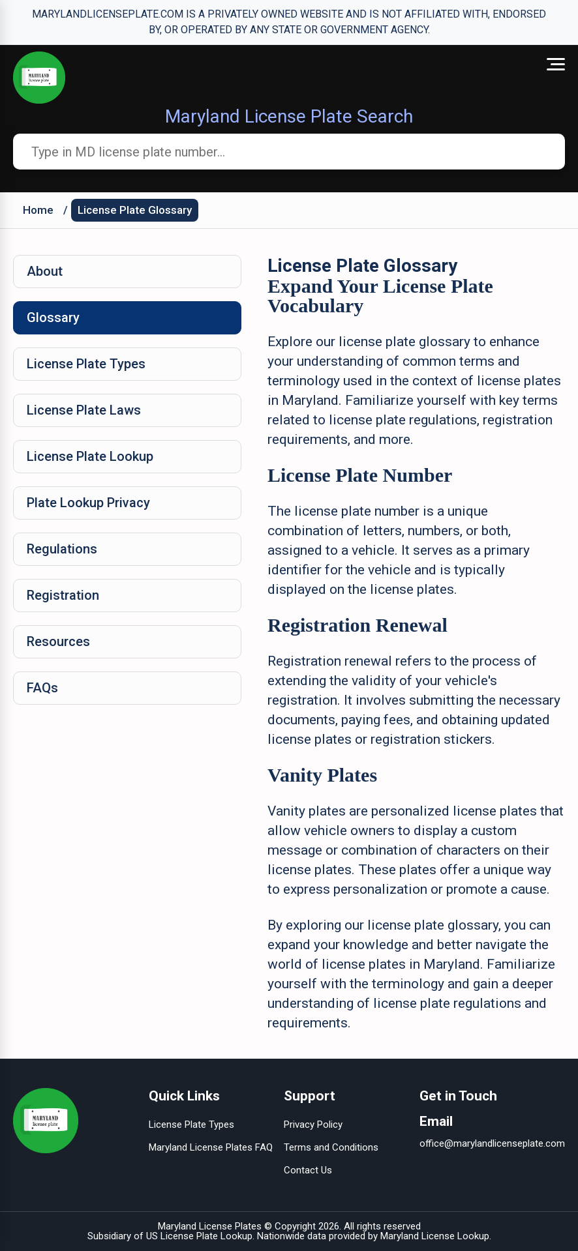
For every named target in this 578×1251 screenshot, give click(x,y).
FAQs (42, 688)
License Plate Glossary (135, 209)
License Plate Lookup (90, 456)
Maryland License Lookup (434, 1236)
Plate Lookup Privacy (88, 502)
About (45, 271)
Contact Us (308, 1170)
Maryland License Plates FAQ (211, 1147)
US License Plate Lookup (199, 1236)
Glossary (53, 317)
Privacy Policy (313, 1124)
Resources (58, 641)
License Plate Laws (84, 410)
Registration (63, 595)
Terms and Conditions (331, 1147)
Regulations (62, 549)
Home (38, 209)
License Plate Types (86, 364)
